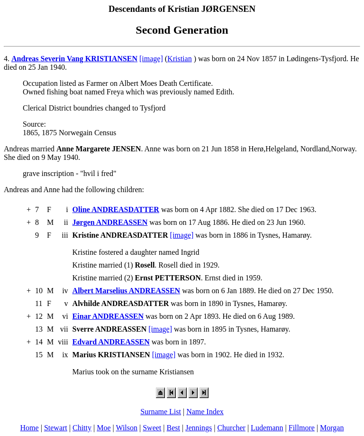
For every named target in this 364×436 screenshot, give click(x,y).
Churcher (231, 428)
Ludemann (267, 428)
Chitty (82, 428)
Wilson (126, 428)
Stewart (55, 428)
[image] (151, 59)
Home (29, 428)
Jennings (198, 428)
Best (173, 428)
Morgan (332, 428)
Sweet (152, 428)
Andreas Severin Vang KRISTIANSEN (74, 59)
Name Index (205, 412)
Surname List (160, 412)
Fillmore (302, 428)
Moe (103, 428)
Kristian (179, 59)
